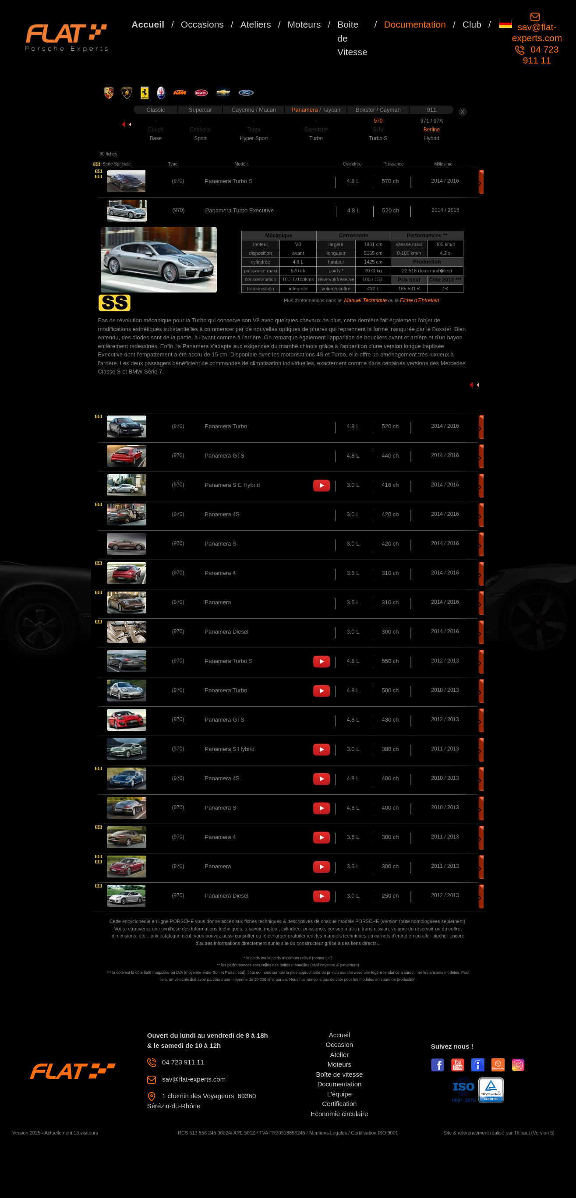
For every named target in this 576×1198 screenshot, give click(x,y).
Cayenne (244, 109)
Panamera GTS (224, 455)
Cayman (389, 109)
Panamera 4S (222, 514)
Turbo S (378, 138)
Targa (253, 130)
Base (156, 138)
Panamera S (221, 543)
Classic (156, 109)
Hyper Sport (254, 138)
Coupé (155, 130)
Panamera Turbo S (229, 181)
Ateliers (255, 24)
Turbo (316, 138)
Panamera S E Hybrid (232, 485)
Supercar (200, 109)
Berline (432, 130)
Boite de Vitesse (352, 38)
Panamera (306, 109)
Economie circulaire (339, 1113)
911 (432, 109)
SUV (378, 130)
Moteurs (304, 24)
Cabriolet (200, 130)
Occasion (339, 1044)
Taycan (331, 109)
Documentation (415, 24)
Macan (267, 109)
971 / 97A (432, 121)
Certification (339, 1103)
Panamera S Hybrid (229, 749)
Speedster (316, 130)
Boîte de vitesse (339, 1074)
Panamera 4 (220, 573)
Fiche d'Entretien (419, 300)
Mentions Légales (328, 1132)
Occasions (202, 24)
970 (378, 121)
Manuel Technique (365, 300)
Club (472, 24)
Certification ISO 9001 (374, 1132)
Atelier (339, 1054)
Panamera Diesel (227, 631)
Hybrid (431, 138)
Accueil (147, 24)
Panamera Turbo (226, 426)
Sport (200, 138)
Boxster (366, 109)
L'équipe (339, 1094)
